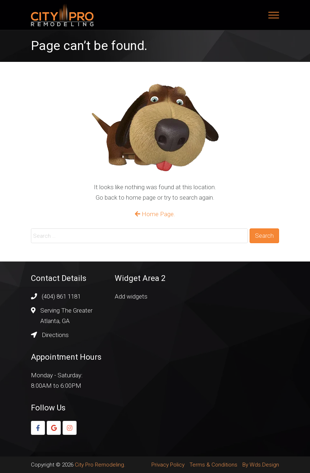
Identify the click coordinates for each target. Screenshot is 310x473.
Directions (55, 334)
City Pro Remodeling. (100, 464)
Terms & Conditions (213, 464)
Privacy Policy (167, 464)
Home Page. (155, 214)
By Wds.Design (260, 464)
